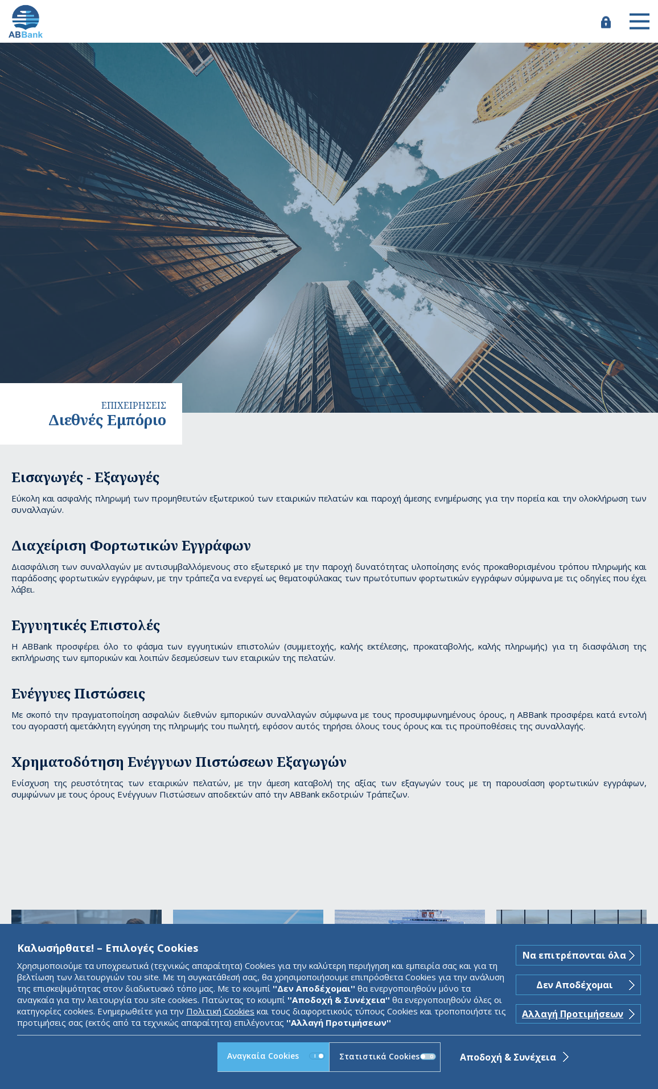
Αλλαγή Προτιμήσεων (572, 1014)
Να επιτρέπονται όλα (574, 955)
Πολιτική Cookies (220, 1011)
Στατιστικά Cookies (387, 1056)
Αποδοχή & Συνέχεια (508, 1057)
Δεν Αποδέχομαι (574, 985)
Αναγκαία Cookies (276, 1055)
